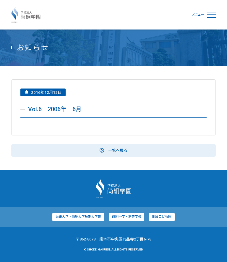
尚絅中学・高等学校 (126, 218)
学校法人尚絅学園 (25, 15)
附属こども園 (161, 218)
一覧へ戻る (113, 151)
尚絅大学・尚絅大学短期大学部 (78, 218)
